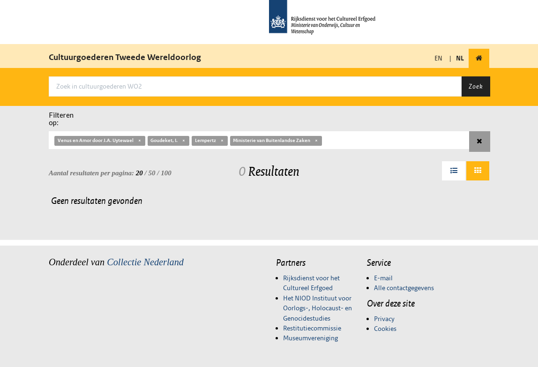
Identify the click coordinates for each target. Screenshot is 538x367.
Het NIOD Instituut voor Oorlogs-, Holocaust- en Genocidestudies (317, 308)
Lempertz (209, 140)
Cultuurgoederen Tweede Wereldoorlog (125, 57)
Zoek (476, 86)
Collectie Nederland (145, 262)
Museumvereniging (310, 338)
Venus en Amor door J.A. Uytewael (100, 140)
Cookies (385, 328)
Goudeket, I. (168, 140)
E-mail (383, 278)
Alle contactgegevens (404, 288)
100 (166, 173)
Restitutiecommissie (312, 328)
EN (438, 58)
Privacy (384, 319)
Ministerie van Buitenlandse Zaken (276, 140)
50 (152, 173)
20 (139, 173)
